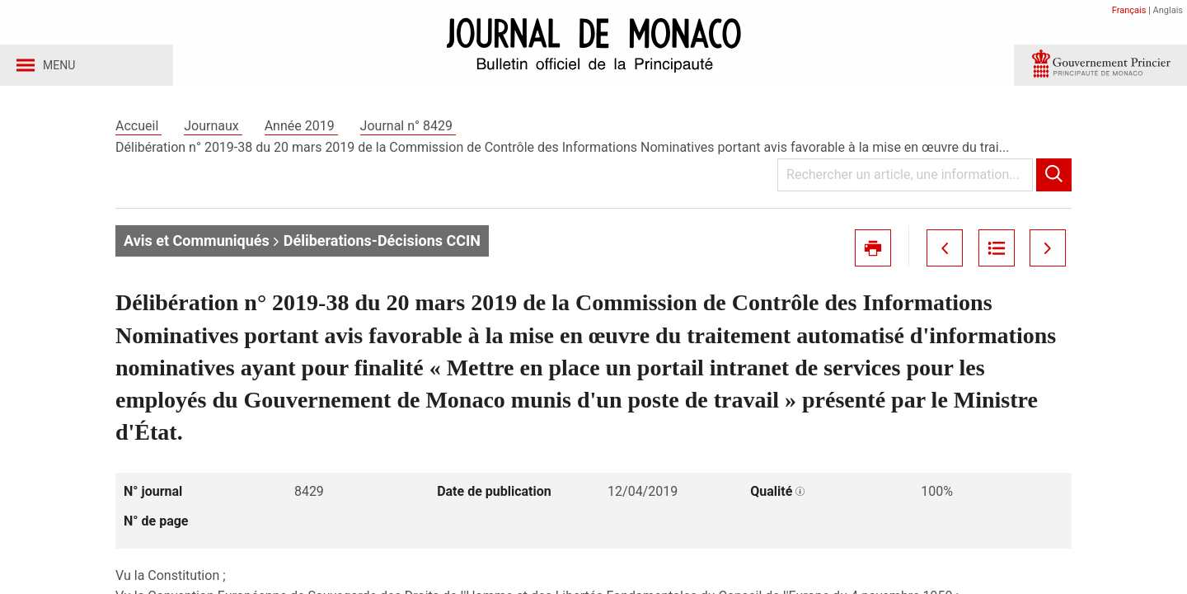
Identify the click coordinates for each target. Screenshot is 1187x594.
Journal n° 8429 (408, 131)
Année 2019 (301, 131)
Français (1129, 10)
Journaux (213, 131)
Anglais (1168, 10)
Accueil (138, 131)
